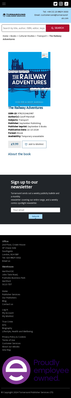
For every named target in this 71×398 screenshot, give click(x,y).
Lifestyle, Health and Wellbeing (17, 332)
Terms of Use (8, 340)
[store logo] (14, 15)
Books (14, 36)
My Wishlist (8, 316)
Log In (5, 310)
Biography (7, 328)
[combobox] (24, 28)
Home (6, 36)
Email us (6, 261)
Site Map (6, 350)
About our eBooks (11, 347)
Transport (42, 36)
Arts (4, 325)
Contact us (7, 304)
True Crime (7, 322)
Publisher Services (11, 295)
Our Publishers (9, 298)
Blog (4, 301)
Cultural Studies (27, 36)
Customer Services (11, 344)
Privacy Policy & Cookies (14, 337)
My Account (8, 313)
